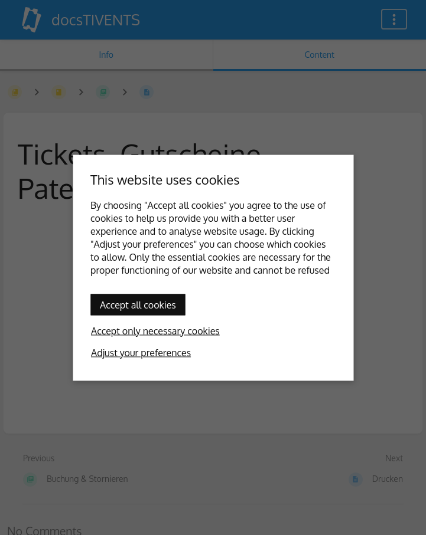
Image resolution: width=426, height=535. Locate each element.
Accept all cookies (138, 304)
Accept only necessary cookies (155, 330)
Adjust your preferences (141, 352)
